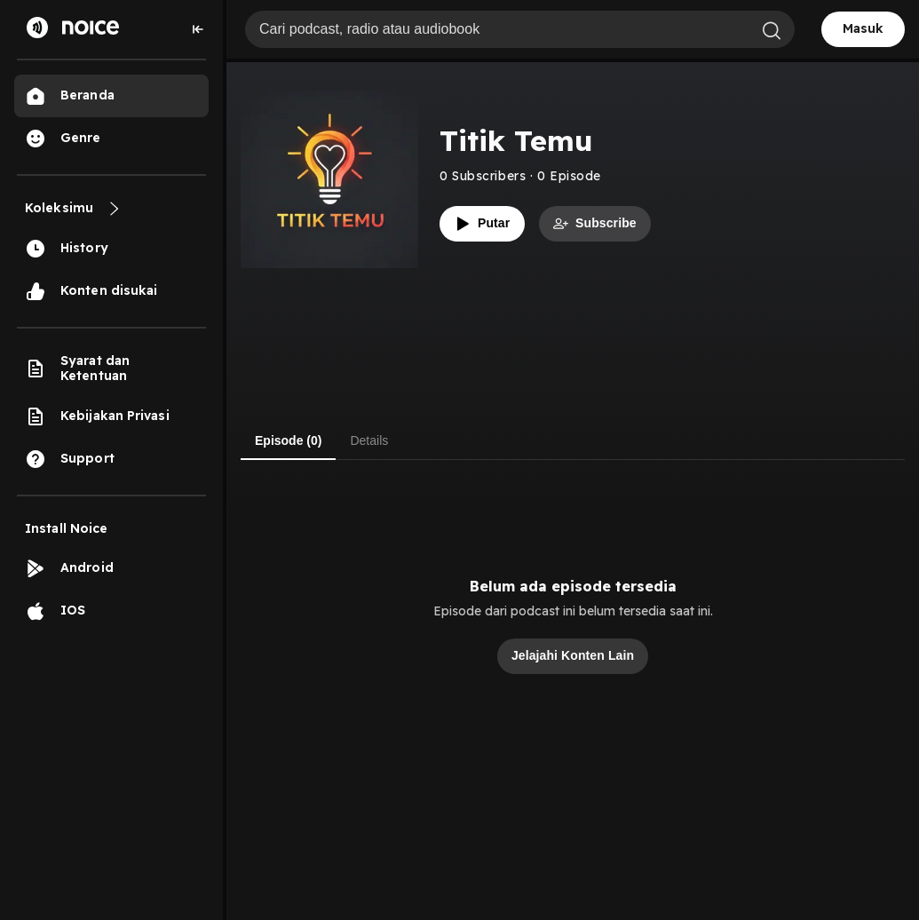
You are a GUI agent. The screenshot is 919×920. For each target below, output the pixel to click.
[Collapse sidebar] (198, 29)
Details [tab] (369, 440)
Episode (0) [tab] (288, 440)
